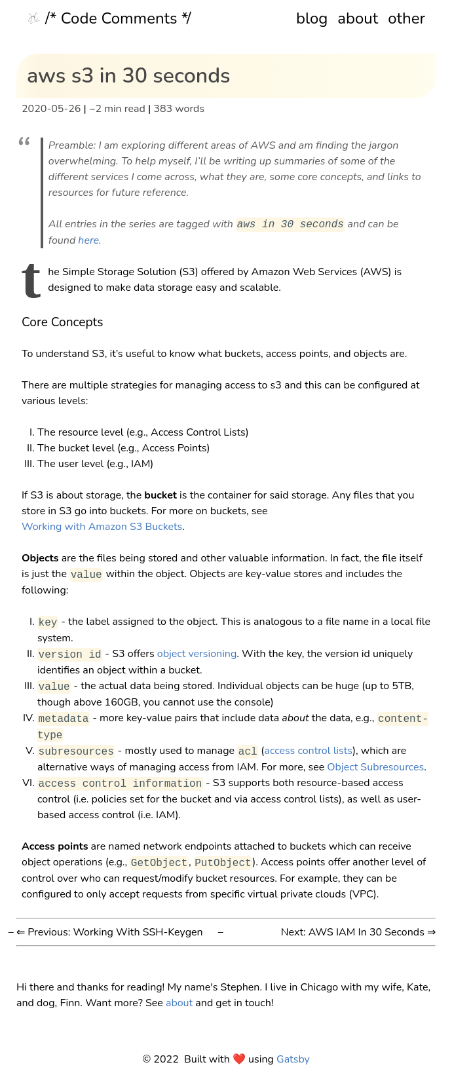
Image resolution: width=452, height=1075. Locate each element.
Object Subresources (375, 767)
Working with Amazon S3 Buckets (102, 526)
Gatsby (293, 1059)
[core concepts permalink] (15, 322)
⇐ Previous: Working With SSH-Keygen (109, 932)
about (357, 18)
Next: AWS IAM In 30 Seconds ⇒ (358, 932)
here (88, 240)
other (406, 18)
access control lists (308, 751)
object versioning (197, 654)
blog (312, 18)
